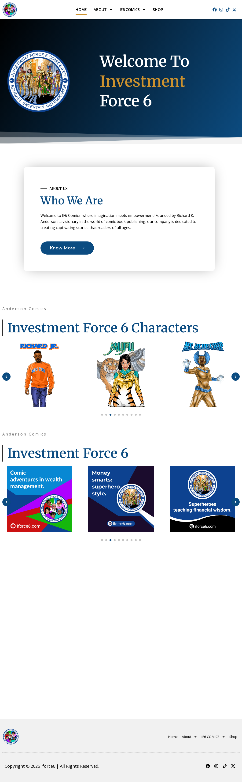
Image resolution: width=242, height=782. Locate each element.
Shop (158, 9)
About (103, 9)
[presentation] (6, 400)
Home (81, 9)
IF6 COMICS (133, 9)
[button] (102, 573)
